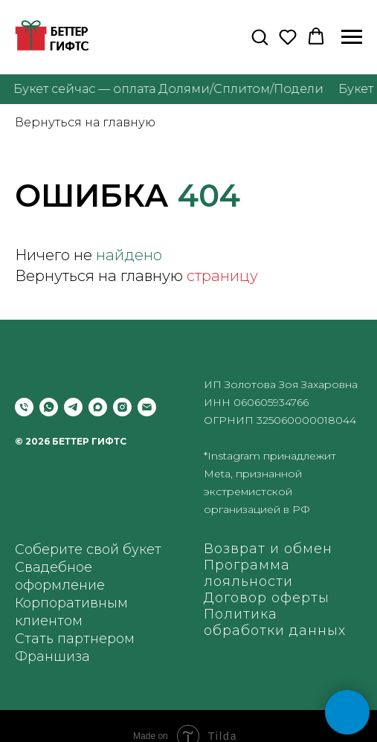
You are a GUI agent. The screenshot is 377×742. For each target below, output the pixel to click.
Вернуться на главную (85, 122)
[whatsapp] (48, 407)
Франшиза (52, 656)
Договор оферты (266, 598)
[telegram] (73, 407)
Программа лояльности (248, 573)
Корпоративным (71, 603)
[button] (259, 36)
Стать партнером (75, 638)
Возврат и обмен (268, 549)
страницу (222, 276)
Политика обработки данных (275, 622)
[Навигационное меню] (351, 37)
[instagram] (122, 407)
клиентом (49, 621)
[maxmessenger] (97, 407)
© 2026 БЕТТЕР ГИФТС (70, 441)
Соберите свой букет (88, 549)
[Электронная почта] (147, 407)
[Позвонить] (24, 407)
